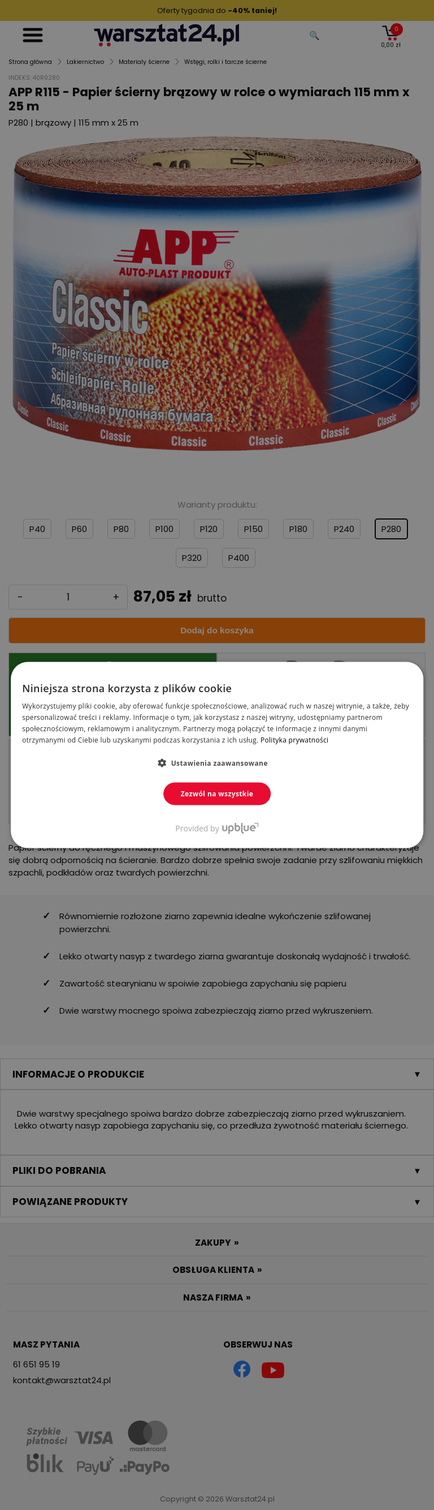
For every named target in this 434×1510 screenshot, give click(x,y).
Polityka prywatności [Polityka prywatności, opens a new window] (294, 739)
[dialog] (217, 755)
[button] (217, 762)
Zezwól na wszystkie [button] (217, 793)
